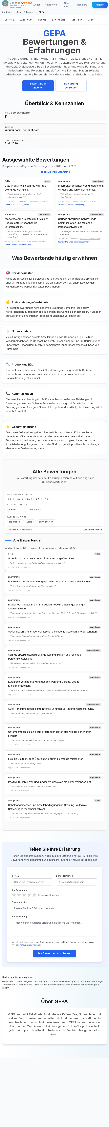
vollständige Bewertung (39, 201)
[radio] (14, 895)
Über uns (67, 5)
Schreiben (77, 20)
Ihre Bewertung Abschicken (54, 953)
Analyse (42, 20)
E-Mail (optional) (64, 876)
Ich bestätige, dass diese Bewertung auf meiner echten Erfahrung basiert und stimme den (55, 943)
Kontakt (100, 4)
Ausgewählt (26, 20)
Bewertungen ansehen (38, 85)
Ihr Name (16, 876)
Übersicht (9, 20)
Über (90, 20)
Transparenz (81, 4)
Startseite (7, 12)
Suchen (36, 4)
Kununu (17, 548)
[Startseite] (17, 5)
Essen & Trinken (25, 12)
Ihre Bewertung (19, 890)
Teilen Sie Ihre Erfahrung (54, 171)
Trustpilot (33, 548)
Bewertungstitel (19, 902)
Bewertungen (59, 20)
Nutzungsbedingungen (30, 945)
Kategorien (52, 4)
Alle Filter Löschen (92, 529)
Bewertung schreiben (71, 85)
